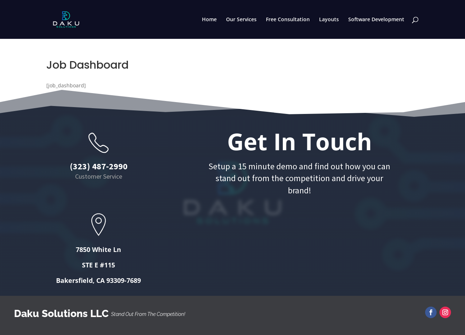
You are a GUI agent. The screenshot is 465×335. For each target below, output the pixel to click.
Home (209, 20)
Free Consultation (288, 20)
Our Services (241, 20)
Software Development (376, 20)
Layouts (329, 20)
